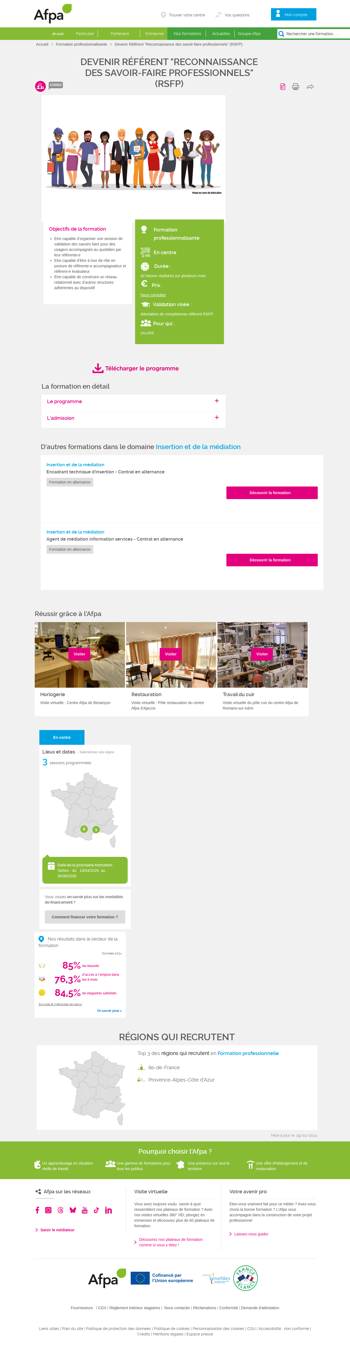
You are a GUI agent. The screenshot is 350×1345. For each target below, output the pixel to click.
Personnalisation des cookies (218, 1328)
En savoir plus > (109, 1011)
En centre (62, 737)
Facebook (37, 1210)
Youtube (85, 1210)
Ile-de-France (164, 1067)
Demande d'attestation (260, 1308)
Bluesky (72, 1210)
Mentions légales (168, 1334)
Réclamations (204, 1308)
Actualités (221, 33)
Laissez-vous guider (251, 1234)
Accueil (42, 44)
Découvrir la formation (270, 493)
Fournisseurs (82, 1308)
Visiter (80, 654)
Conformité (228, 1308)
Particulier (85, 33)
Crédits (143, 1334)
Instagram (48, 1210)
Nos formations (187, 33)
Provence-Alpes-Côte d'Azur (181, 1080)
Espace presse (199, 1334)
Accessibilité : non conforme (284, 1328)
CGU (251, 1328)
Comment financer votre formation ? (85, 917)
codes (56, 85)
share (311, 87)
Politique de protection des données (118, 1328)
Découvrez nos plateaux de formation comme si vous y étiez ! (171, 1242)
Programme (284, 87)
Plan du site (72, 1328)
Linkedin (108, 1210)
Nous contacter (177, 1308)
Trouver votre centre (187, 15)
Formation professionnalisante (82, 44)
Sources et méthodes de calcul (60, 1004)
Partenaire (120, 33)
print (296, 87)
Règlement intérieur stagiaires (134, 1308)
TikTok (96, 1210)
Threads (60, 1210)
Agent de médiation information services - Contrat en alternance (114, 539)
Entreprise (154, 33)
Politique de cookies (172, 1328)
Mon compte (296, 15)
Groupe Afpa (249, 33)
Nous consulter (153, 295)
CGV (102, 1308)
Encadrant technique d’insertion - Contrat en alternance (105, 471)
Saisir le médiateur (57, 1230)
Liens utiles (49, 1328)
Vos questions (237, 15)
